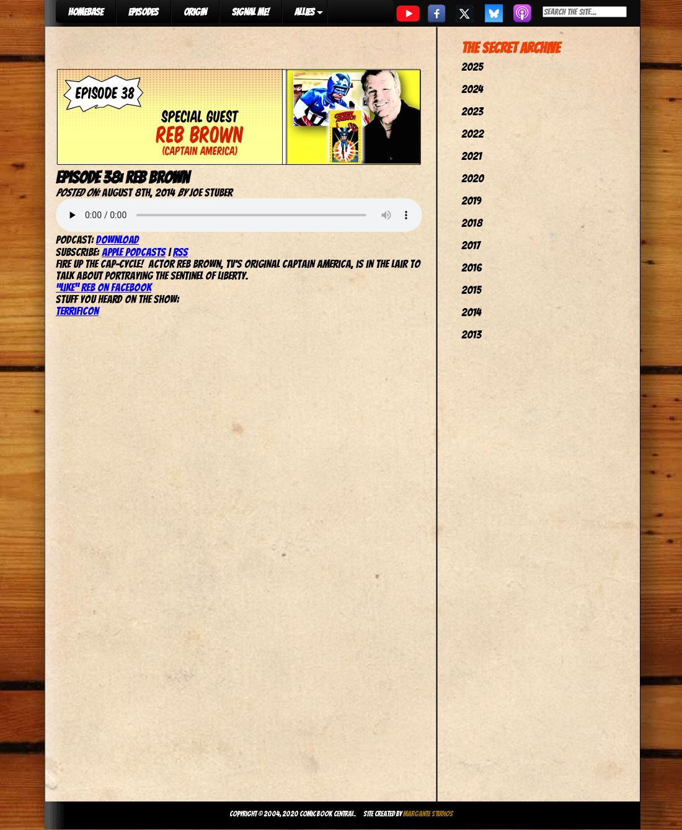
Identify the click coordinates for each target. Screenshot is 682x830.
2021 (471, 156)
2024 (472, 89)
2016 (471, 267)
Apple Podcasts (134, 252)
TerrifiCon (77, 311)
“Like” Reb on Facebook (103, 287)
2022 (472, 133)
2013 (471, 334)
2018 (471, 223)
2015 (471, 290)
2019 (471, 200)
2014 (471, 312)
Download (117, 239)
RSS (180, 252)
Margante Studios (428, 814)
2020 (472, 178)
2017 (470, 245)
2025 (472, 67)
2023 (472, 111)
